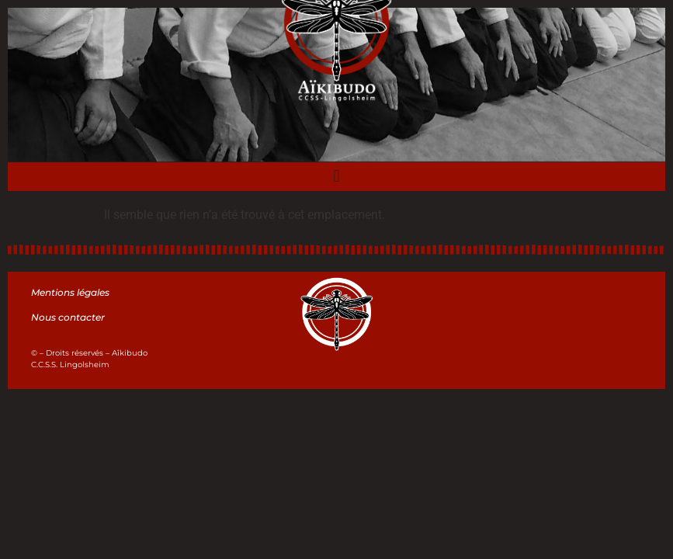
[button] (336, 176)
